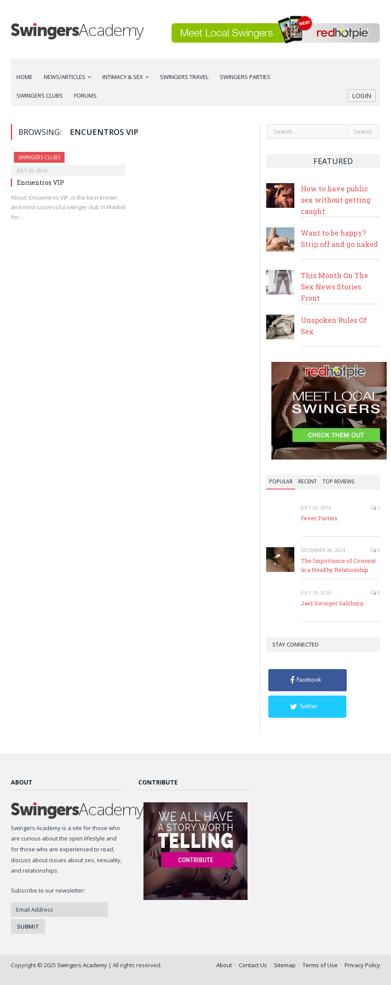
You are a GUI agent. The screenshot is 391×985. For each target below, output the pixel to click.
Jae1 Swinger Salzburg (332, 603)
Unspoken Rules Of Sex (334, 325)
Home (24, 77)
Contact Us (253, 965)
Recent (307, 481)
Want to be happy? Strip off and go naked (339, 238)
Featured (333, 161)
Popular (281, 481)
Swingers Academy (82, 965)
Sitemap (285, 965)
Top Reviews (338, 481)
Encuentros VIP (40, 182)
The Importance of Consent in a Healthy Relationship (338, 565)
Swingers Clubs (39, 95)
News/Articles (64, 77)
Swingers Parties (245, 77)
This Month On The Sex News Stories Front (334, 286)
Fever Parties (319, 518)
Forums (85, 95)
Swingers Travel (184, 77)
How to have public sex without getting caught (336, 200)
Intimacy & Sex (122, 77)
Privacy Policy (362, 965)
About (224, 965)
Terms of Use (320, 965)
